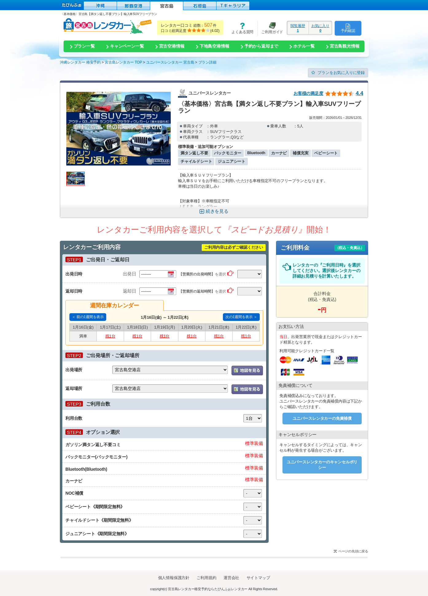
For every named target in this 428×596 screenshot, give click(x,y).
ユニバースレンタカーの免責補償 (322, 418)
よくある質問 (240, 28)
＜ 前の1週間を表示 (88, 317)
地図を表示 (247, 371)
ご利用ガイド (270, 28)
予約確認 (348, 28)
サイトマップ (258, 577)
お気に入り (320, 28)
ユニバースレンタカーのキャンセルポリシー (322, 465)
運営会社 (231, 577)
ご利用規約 (206, 577)
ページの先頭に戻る (353, 551)
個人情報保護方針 (173, 577)
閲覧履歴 (298, 28)
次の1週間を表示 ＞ (241, 317)
